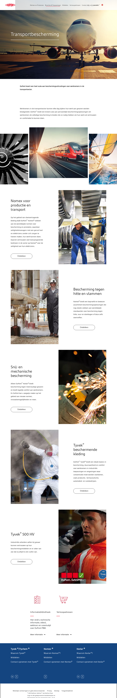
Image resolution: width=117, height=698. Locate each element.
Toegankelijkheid (67, 691)
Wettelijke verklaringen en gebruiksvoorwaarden (29, 691)
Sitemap (56, 691)
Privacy (49, 691)
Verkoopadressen (75, 5)
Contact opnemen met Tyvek (24, 662)
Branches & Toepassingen (53, 5)
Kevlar (81, 649)
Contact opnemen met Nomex (58, 662)
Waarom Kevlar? (85, 653)
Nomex (48, 649)
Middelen (65, 5)
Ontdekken (21, 256)
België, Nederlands (103, 5)
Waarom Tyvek (18, 653)
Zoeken (91, 5)
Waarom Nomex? (52, 653)
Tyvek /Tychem (20, 649)
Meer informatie (37, 634)
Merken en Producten (37, 5)
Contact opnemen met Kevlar (91, 662)
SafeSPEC (97, 5)
